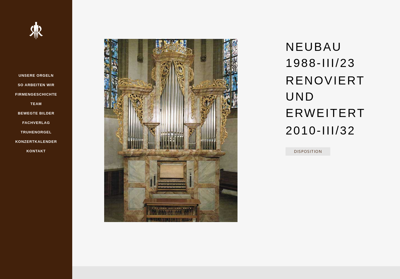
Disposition (308, 151)
